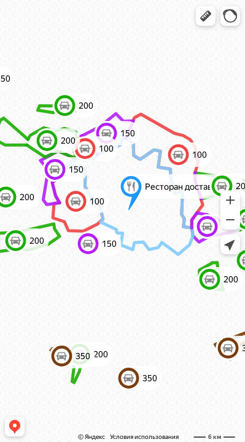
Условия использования (144, 436)
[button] (206, 16)
